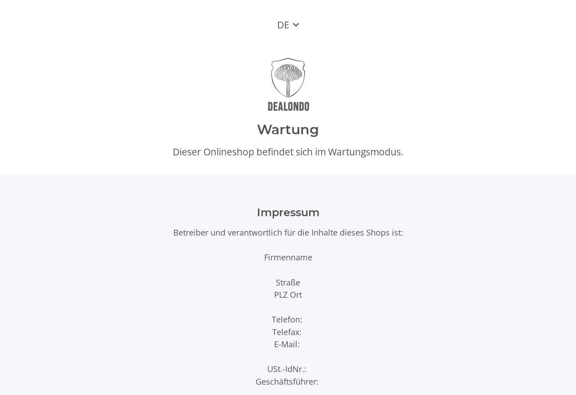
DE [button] (283, 24)
